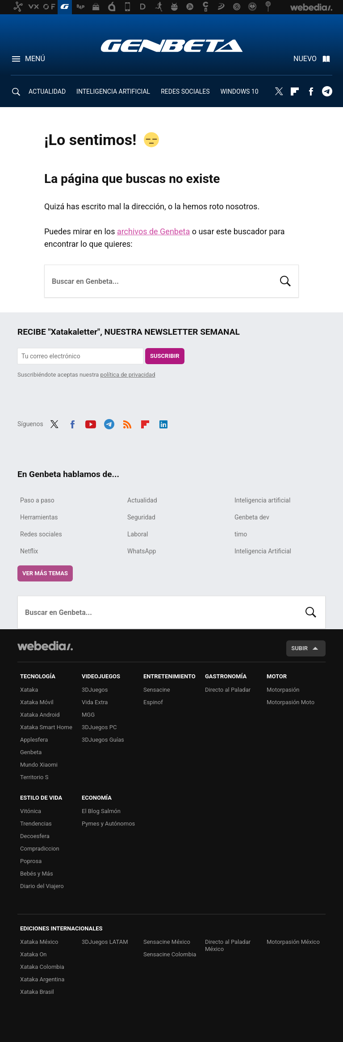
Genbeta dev (251, 517)
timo (240, 534)
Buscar (285, 280)
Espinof (153, 702)
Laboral (137, 534)
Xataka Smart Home (46, 727)
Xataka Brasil (37, 991)
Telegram (327, 91)
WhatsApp (141, 551)
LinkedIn (163, 423)
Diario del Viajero (42, 886)
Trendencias (36, 823)
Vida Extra (95, 702)
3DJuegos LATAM (105, 941)
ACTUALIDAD (47, 91)
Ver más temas (45, 573)
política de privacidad (127, 374)
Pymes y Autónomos (108, 823)
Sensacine (156, 689)
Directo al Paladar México (228, 945)
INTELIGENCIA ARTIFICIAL (113, 91)
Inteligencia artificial (262, 500)
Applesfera (34, 739)
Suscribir (165, 356)
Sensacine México (166, 941)
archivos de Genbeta (153, 231)
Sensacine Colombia (169, 954)
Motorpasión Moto (290, 702)
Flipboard (294, 91)
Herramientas (39, 517)
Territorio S (34, 777)
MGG (88, 714)
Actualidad (142, 500)
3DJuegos (95, 689)
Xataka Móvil (37, 702)
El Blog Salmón (101, 811)
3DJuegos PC (99, 727)
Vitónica (30, 811)
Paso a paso (37, 500)
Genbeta (171, 45)
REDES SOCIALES (185, 91)
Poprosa (31, 861)
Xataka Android (40, 714)
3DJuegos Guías (103, 739)
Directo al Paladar (228, 689)
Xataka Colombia (42, 966)
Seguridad (141, 517)
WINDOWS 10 (240, 91)
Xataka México (39, 941)
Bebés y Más (36, 873)
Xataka (29, 689)
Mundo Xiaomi (39, 764)
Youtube (91, 423)
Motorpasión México (293, 941)
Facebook (310, 91)
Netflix (29, 551)
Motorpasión (283, 689)
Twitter (278, 91)
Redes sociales (41, 534)
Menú (35, 58)
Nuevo (305, 58)
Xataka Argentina (42, 979)
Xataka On (33, 954)
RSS (127, 423)
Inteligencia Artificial (262, 551)
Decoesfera (35, 836)
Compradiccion (39, 848)
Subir (299, 648)
